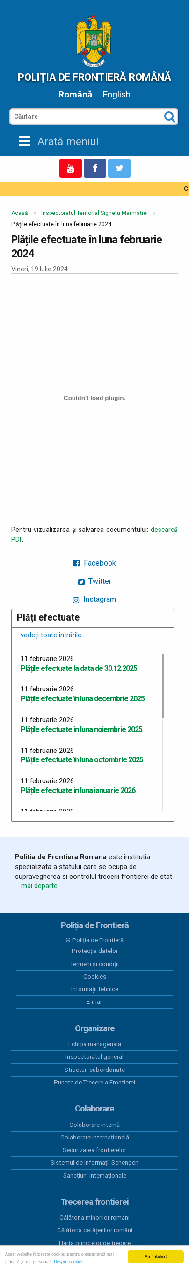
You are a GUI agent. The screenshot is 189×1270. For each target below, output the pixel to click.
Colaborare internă (94, 1124)
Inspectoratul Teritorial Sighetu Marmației (94, 213)
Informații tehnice (94, 989)
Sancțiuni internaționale (94, 1175)
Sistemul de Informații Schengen (94, 1162)
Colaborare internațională (94, 1137)
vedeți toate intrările (51, 635)
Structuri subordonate (95, 1069)
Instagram (94, 599)
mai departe (39, 886)
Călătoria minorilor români (94, 1217)
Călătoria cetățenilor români (94, 1230)
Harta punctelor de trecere (95, 1243)
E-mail (95, 1001)
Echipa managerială (94, 1044)
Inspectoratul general (94, 1056)
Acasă (19, 213)
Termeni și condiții (94, 963)
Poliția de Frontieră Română (94, 77)
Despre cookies (68, 1262)
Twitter (94, 581)
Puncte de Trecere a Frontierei (94, 1082)
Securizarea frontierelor (94, 1149)
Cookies (94, 976)
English (116, 94)
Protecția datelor (95, 950)
